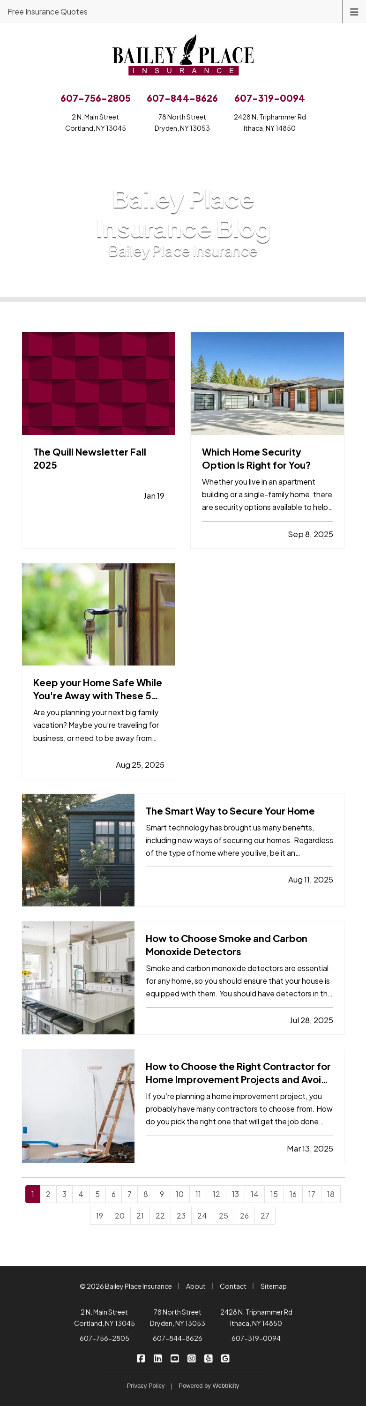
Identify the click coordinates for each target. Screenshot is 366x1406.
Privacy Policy (146, 1385)
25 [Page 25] (223, 1215)
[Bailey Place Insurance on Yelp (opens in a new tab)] (208, 1358)
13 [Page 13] (235, 1194)
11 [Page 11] (198, 1194)
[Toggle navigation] (354, 11)
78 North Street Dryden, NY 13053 (177, 1317)
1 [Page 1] (32, 1194)
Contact (233, 1286)
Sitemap (274, 1286)
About (196, 1286)
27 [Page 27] (265, 1215)
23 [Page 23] (181, 1215)
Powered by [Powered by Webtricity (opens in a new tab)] (209, 1385)
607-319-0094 (256, 1338)
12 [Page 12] (216, 1194)
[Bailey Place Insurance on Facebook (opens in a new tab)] (141, 1358)
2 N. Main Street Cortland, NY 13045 (104, 1317)
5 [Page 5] (97, 1194)
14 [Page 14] (255, 1194)
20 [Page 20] (120, 1215)
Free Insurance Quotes (47, 11)
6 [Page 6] (114, 1194)
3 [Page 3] (64, 1194)
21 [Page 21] (140, 1215)
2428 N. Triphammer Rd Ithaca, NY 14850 (256, 1317)
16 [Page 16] (293, 1194)
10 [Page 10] (180, 1194)
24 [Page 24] (202, 1215)
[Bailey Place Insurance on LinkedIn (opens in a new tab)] (157, 1358)
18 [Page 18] (331, 1194)
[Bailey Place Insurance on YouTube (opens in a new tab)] (174, 1358)
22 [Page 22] (160, 1215)
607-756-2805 (104, 1338)
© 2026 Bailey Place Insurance (126, 1286)
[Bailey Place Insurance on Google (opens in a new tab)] (225, 1358)
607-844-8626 (177, 1338)
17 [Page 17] (311, 1194)
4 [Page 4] (80, 1194)
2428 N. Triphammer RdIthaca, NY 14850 (270, 122)
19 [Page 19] (99, 1215)
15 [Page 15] (274, 1194)
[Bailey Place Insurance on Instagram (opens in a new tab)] (191, 1358)
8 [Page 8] (145, 1194)
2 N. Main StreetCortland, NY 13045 (95, 122)
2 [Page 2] (48, 1194)
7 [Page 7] (129, 1194)
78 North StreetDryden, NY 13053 (182, 122)
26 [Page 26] (244, 1215)
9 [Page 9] (162, 1194)
